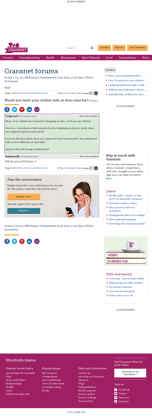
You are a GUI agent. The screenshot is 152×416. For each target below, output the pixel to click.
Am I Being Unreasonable (20, 373)
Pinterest (121, 397)
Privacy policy (86, 394)
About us (83, 380)
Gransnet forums (31, 71)
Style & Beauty (91, 57)
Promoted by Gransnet (129, 199)
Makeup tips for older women (126, 282)
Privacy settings (87, 397)
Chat (7, 87)
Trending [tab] (110, 70)
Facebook (122, 389)
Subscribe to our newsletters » (130, 373)
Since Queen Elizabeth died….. (125, 75)
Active (8, 77)
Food (109, 57)
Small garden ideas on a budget (127, 215)
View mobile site (76, 412)
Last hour (64, 77)
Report (96, 116)
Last (45, 93)
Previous (29, 93)
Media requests (87, 390)
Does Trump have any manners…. (127, 80)
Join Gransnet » (137, 47)
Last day (77, 77)
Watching (31, 77)
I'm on (19, 77)
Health (50, 57)
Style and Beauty (51, 380)
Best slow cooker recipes (123, 203)
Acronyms (11, 81)
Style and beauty (119, 274)
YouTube (121, 401)
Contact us (84, 373)
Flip (61, 93)
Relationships (13, 383)
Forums (8, 57)
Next (38, 93)
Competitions (127, 57)
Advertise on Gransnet (91, 376)
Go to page (83, 93)
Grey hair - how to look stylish (126, 278)
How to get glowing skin (122, 219)
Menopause (68, 57)
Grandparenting (29, 57)
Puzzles (105, 47)
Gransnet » (23, 210)
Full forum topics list (18, 394)
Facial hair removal (120, 287)
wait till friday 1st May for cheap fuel (129, 94)
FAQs (88, 77)
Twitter (120, 393)
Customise (70, 93)
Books (45, 390)
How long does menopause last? (127, 223)
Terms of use (85, 401)
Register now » (24, 196)
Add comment (85, 116)
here (109, 178)
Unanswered (48, 77)
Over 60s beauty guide (122, 291)
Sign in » (119, 47)
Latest (110, 191)
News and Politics (16, 380)
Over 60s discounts (53, 383)
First (21, 93)
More (145, 57)
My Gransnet (49, 373)
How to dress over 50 (121, 295)
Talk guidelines (87, 387)
